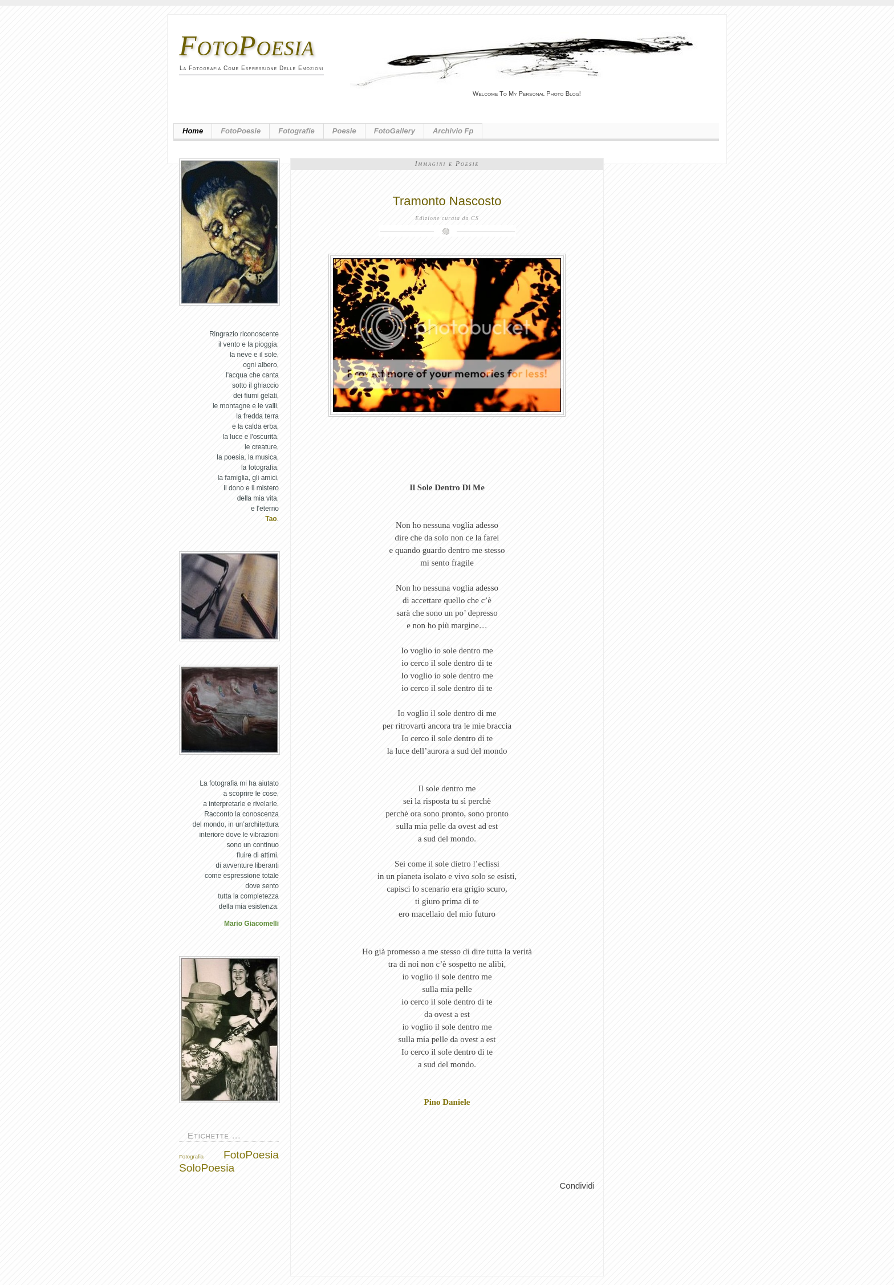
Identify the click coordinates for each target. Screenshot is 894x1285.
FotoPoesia (247, 46)
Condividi (577, 1185)
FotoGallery (394, 131)
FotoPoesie (241, 131)
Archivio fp (453, 131)
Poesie (344, 131)
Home (192, 131)
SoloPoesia (206, 1168)
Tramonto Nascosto (446, 201)
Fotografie (296, 131)
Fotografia (191, 1156)
